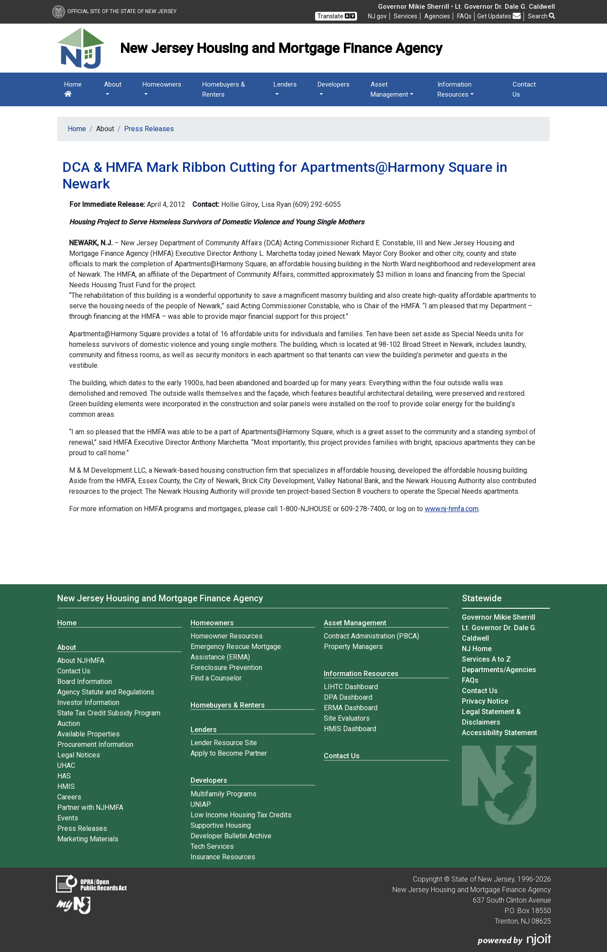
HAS (64, 776)
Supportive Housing (221, 825)
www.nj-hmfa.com (452, 509)
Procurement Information (95, 744)
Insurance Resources (223, 857)
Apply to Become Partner (229, 753)
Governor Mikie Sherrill (498, 617)
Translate (336, 16)
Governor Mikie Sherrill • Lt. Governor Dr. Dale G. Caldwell (466, 6)
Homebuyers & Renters (223, 89)
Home (73, 88)
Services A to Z (486, 659)
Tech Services (212, 846)
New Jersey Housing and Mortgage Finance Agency (160, 598)
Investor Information (88, 702)
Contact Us (524, 89)
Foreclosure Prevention (226, 667)
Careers (69, 797)
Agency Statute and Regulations (105, 692)
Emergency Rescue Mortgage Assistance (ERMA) (236, 651)
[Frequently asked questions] (464, 16)
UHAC (66, 765)
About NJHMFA (80, 660)
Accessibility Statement (499, 733)
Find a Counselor (216, 678)
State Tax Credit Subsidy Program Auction (108, 718)
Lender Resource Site (224, 743)
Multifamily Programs (224, 794)
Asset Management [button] (389, 89)
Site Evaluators (347, 718)
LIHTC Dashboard (351, 687)
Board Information (84, 681)
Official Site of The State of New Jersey (114, 11)
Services (405, 16)
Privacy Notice (485, 701)
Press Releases (149, 129)
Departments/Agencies (499, 670)
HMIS (66, 786)
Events (67, 818)
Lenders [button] (285, 84)
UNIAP (201, 804)
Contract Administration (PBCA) (371, 636)
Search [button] (541, 16)
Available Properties (88, 734)
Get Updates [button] (499, 16)
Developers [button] (334, 84)
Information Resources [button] (454, 89)
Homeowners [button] (161, 84)
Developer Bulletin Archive (231, 836)
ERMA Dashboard (351, 708)
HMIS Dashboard (350, 729)
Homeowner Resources (227, 636)
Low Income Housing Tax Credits (241, 815)
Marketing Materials (87, 839)
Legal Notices (78, 755)
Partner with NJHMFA (90, 807)
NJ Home (477, 649)
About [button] (112, 84)
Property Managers (353, 646)
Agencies (437, 16)
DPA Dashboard (348, 697)
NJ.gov (377, 16)
